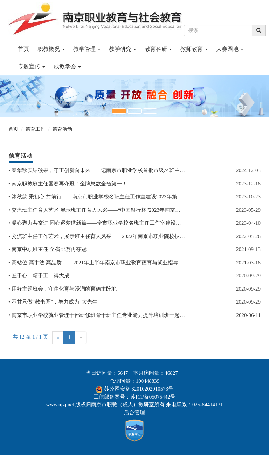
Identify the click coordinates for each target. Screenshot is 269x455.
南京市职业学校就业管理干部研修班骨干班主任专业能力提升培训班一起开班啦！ (106, 315)
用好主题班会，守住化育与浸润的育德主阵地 (64, 289)
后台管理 (134, 412)
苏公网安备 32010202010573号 (139, 389)
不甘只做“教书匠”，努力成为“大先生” (56, 302)
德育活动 (62, 129)
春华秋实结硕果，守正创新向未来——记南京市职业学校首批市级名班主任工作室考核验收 (117, 170)
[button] (119, 111)
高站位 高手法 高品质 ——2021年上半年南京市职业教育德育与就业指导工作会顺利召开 (113, 262)
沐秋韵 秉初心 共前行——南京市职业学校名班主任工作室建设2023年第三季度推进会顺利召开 (121, 196)
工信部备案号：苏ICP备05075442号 (134, 397)
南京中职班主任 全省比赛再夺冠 (49, 249)
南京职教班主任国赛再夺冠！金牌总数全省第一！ (69, 183)
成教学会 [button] (67, 66)
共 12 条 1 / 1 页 (30, 337)
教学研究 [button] (122, 49)
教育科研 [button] (158, 49)
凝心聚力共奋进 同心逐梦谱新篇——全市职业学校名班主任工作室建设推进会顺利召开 (112, 223)
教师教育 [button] (194, 49)
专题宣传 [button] (31, 66)
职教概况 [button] (51, 49)
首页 (23, 49)
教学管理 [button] (87, 49)
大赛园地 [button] (229, 49)
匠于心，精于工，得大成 (40, 275)
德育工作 (35, 129)
